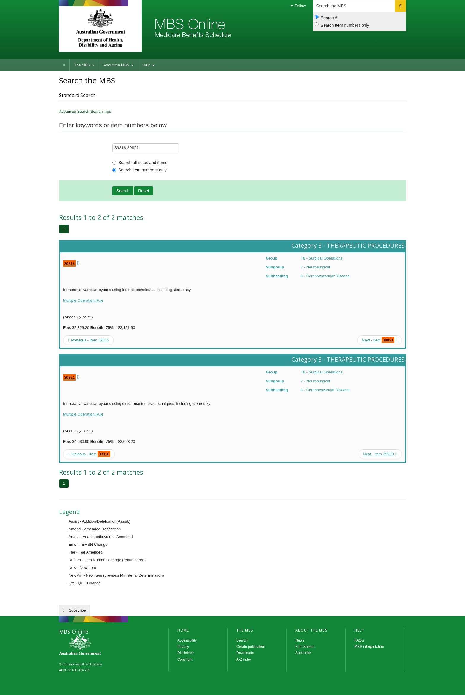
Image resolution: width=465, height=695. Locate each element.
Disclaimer (185, 653)
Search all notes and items (139, 162)
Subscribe (77, 610)
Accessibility (187, 640)
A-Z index (243, 659)
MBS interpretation (369, 647)
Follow (298, 6)
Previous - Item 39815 (88, 340)
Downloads (245, 653)
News (299, 640)
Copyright (184, 659)
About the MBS (118, 65)
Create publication (250, 647)
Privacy (183, 647)
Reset (143, 190)
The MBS (84, 65)
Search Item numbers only (342, 25)
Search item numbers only (139, 170)
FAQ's (359, 640)
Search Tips (100, 111)
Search (122, 190)
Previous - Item (89, 454)
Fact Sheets (304, 647)
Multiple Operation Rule (83, 300)
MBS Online (96, 645)
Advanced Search (74, 111)
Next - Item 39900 (380, 454)
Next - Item (379, 340)
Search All (327, 17)
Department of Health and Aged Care (100, 28)
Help (149, 65)
